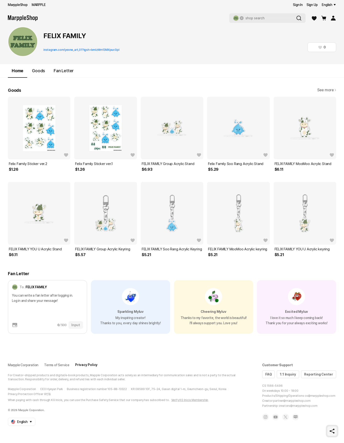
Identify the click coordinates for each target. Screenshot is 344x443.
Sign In (298, 5)
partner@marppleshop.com (291, 400)
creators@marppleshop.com (298, 405)
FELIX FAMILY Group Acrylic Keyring (102, 249)
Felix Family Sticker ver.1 (94, 164)
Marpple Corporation (23, 365)
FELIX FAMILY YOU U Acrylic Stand (35, 249)
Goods (38, 70)
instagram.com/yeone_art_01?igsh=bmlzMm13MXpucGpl (81, 50)
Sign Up (312, 5)
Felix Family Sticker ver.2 (28, 164)
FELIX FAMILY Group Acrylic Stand (168, 164)
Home (17, 72)
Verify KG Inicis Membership (189, 400)
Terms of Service (56, 365)
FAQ (268, 374)
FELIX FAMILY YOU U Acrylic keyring (302, 249)
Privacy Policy (86, 365)
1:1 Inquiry (288, 374)
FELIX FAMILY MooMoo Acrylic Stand (303, 164)
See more (326, 90)
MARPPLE (39, 5)
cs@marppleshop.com (320, 395)
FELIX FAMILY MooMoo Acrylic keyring (237, 249)
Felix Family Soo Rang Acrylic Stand (235, 164)
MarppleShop (18, 5)
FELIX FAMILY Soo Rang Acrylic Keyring (172, 249)
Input (75, 325)
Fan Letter (64, 70)
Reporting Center (318, 374)
